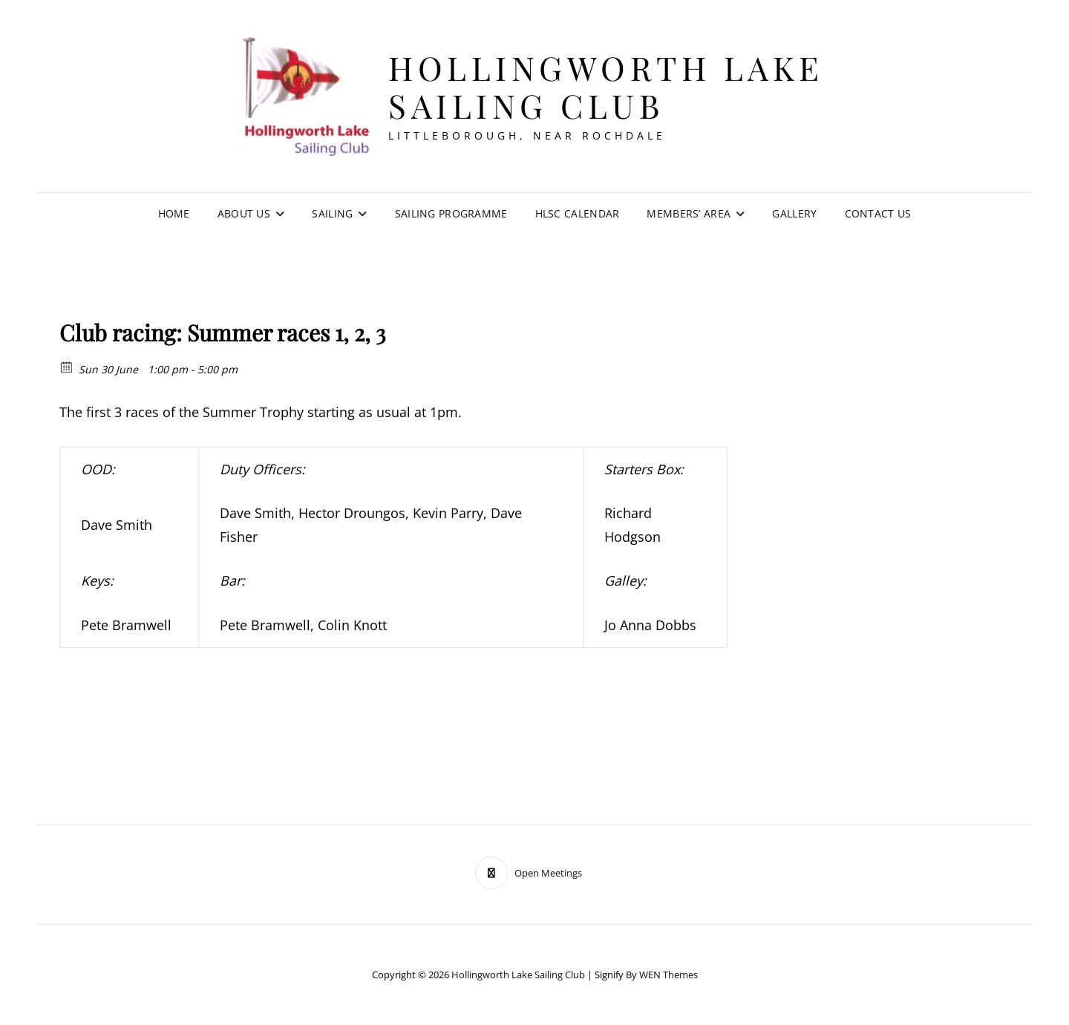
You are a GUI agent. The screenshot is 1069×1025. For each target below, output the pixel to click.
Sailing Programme (451, 213)
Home (174, 213)
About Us (244, 213)
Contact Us (878, 213)
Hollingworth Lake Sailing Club (606, 86)
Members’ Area (688, 213)
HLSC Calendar (577, 213)
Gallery (794, 213)
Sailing (332, 213)
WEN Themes (668, 974)
